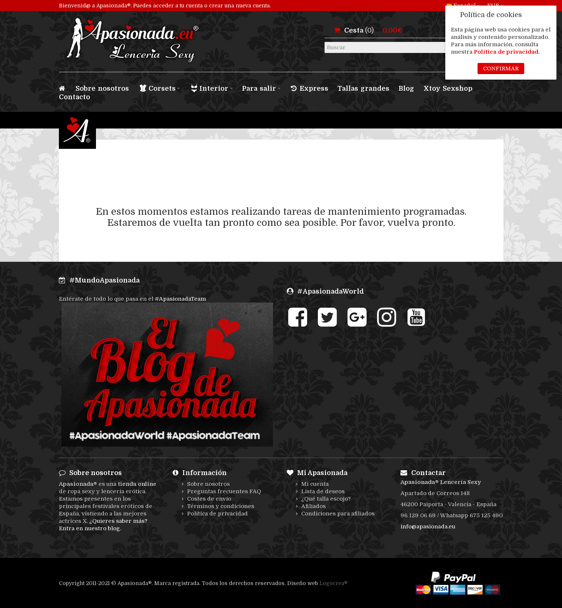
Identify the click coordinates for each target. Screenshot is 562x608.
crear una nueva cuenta (239, 6)
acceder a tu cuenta (178, 6)
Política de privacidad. (507, 52)
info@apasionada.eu (427, 526)
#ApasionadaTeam (180, 298)
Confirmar (501, 68)
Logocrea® (333, 583)
